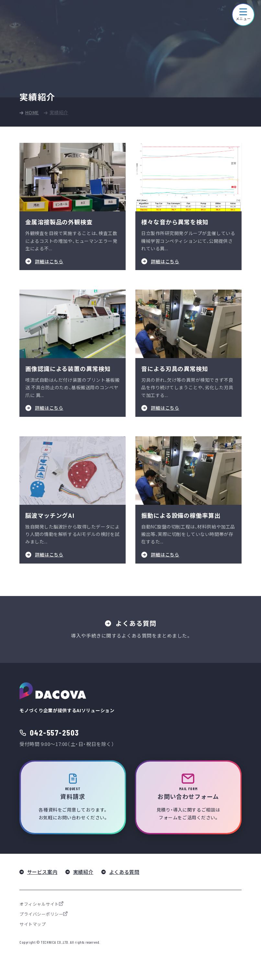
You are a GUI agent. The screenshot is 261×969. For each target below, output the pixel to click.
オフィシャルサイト (39, 904)
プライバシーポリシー (41, 914)
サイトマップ (32, 924)
